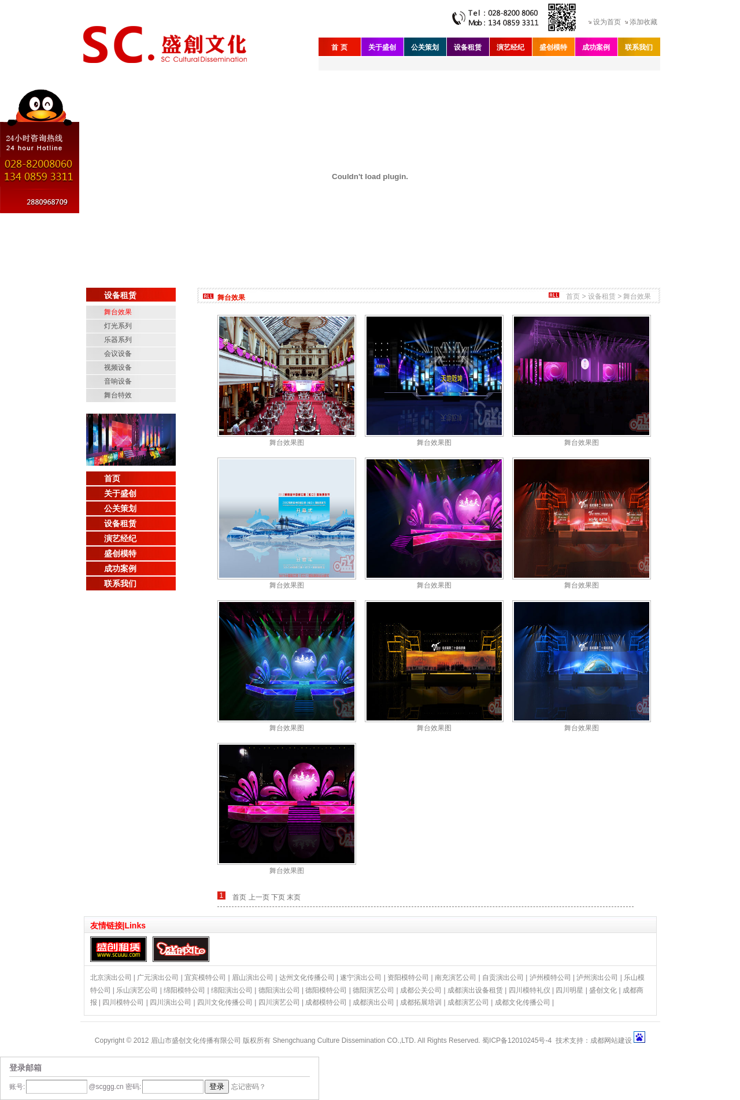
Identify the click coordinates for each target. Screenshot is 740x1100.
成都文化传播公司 (522, 1002)
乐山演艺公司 (137, 990)
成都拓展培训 (421, 1002)
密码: (133, 1087)
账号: (17, 1087)
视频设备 (118, 367)
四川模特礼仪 (529, 990)
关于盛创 (382, 47)
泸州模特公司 (550, 977)
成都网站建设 (611, 1040)
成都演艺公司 (468, 1002)
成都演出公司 (373, 1002)
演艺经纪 (510, 47)
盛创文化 (603, 990)
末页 (294, 897)
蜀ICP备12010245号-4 (517, 1040)
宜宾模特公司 (205, 977)
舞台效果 (118, 312)
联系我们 (639, 47)
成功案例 (596, 47)
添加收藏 (643, 22)
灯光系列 (118, 326)
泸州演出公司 (597, 977)
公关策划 (425, 47)
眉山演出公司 (252, 977)
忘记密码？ (248, 1087)
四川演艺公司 (279, 1002)
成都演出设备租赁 (475, 990)
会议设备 (118, 354)
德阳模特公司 (326, 990)
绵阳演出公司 (232, 990)
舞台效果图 (286, 442)
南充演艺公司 (455, 977)
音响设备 (118, 381)
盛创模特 (553, 47)
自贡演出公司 (503, 977)
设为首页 (607, 22)
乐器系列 (118, 340)
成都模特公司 (326, 1002)
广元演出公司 (158, 977)
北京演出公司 (111, 977)
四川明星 (569, 990)
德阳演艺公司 (373, 990)
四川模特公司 (123, 1002)
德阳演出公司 (279, 990)
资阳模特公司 (408, 977)
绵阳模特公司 (184, 990)
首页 (112, 478)
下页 (278, 897)
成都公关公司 (421, 990)
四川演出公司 (170, 1002)
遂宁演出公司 (361, 977)
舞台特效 (118, 395)
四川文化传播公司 (225, 1002)
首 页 (339, 47)
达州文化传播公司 (307, 977)
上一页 (259, 897)
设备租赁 (468, 47)
